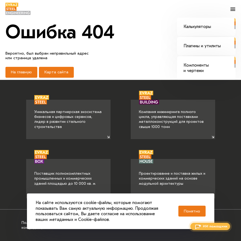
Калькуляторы (210, 23)
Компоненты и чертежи (210, 64)
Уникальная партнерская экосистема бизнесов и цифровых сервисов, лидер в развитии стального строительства (68, 114)
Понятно (192, 211)
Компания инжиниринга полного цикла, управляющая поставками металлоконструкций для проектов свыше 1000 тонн (171, 114)
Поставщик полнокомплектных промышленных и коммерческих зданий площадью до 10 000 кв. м (64, 172)
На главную (21, 72)
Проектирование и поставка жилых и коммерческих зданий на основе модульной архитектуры (172, 172)
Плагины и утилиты (210, 42)
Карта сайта (56, 72)
